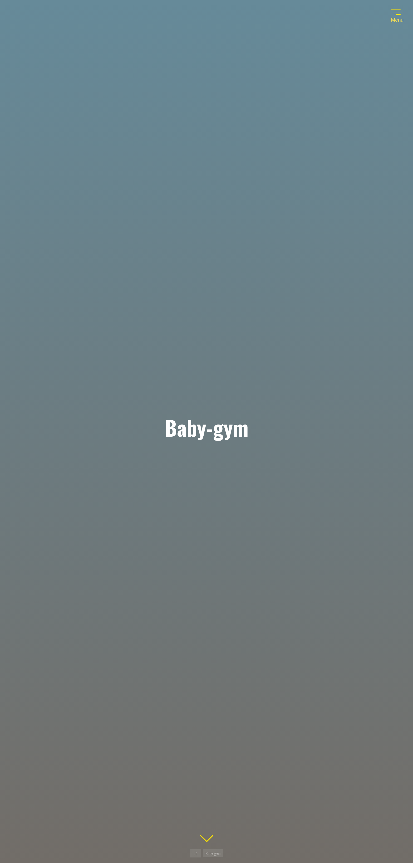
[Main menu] (396, 12)
